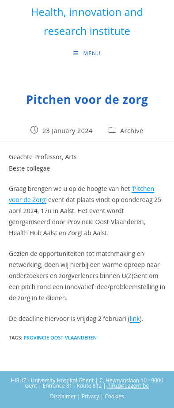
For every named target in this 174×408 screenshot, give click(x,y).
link (135, 318)
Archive (131, 130)
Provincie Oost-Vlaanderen (60, 337)
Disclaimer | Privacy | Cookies (87, 396)
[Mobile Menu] (87, 53)
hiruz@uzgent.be (128, 385)
